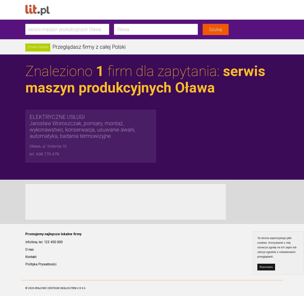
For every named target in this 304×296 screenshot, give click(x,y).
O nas (29, 249)
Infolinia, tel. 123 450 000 (44, 242)
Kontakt (31, 257)
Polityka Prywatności (40, 264)
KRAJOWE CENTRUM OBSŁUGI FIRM (55, 288)
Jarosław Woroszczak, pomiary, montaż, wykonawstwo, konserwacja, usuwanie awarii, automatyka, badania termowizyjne (82, 126)
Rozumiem (266, 267)
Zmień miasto (37, 47)
